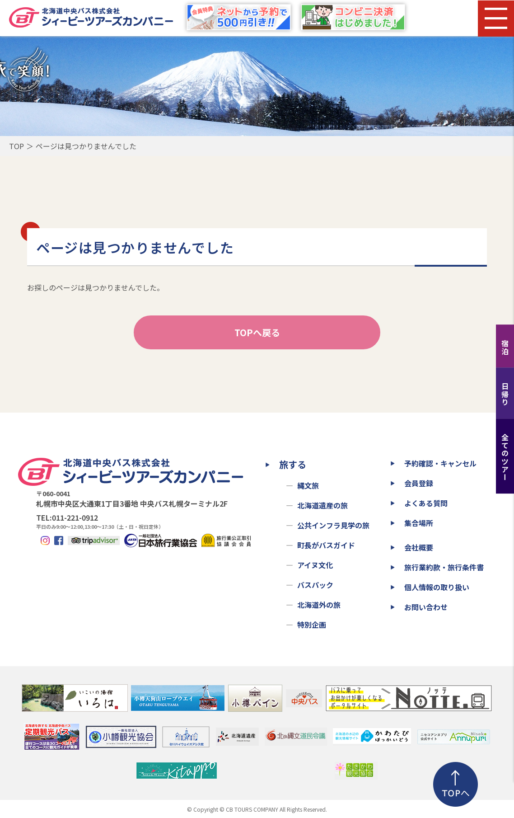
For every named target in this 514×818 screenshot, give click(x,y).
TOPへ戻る (257, 332)
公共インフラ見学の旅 (333, 525)
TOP (16, 146)
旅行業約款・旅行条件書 (444, 567)
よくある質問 (426, 503)
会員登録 (418, 483)
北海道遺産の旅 (322, 505)
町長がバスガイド (326, 545)
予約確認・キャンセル (440, 463)
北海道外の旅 (319, 604)
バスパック (315, 584)
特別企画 (311, 624)
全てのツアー (505, 457)
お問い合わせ (426, 607)
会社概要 (418, 547)
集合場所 (418, 522)
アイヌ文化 (315, 564)
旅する (292, 464)
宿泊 (505, 347)
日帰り (505, 394)
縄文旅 (308, 485)
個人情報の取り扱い (436, 587)
